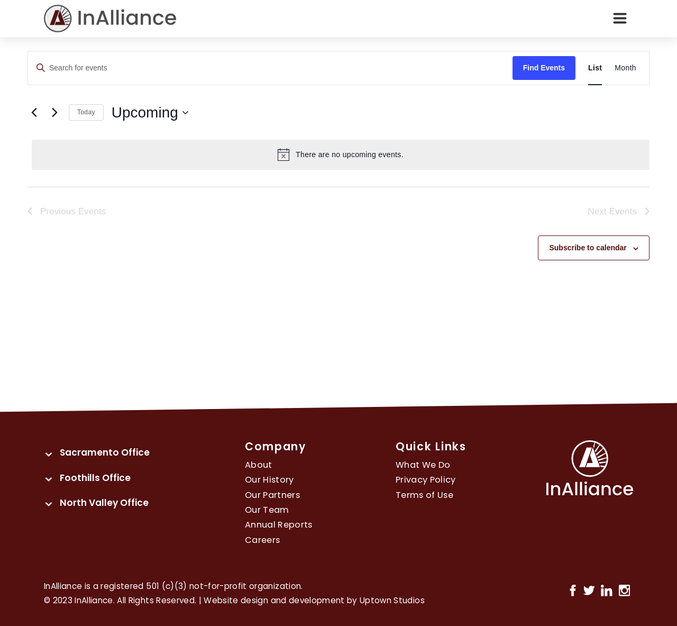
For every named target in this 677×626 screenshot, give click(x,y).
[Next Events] (54, 112)
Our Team (267, 510)
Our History (269, 480)
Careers (262, 540)
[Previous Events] (34, 112)
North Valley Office (104, 502)
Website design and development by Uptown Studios (314, 600)
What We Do (423, 465)
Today (86, 112)
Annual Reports (279, 525)
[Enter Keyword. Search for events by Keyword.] (270, 68)
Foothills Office (95, 477)
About (258, 465)
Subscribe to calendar (587, 247)
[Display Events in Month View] (625, 68)
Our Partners (272, 495)
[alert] (340, 154)
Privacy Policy (426, 480)
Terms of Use (424, 495)
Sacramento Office (105, 452)
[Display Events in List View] (595, 68)
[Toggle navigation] (620, 18)
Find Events (544, 67)
